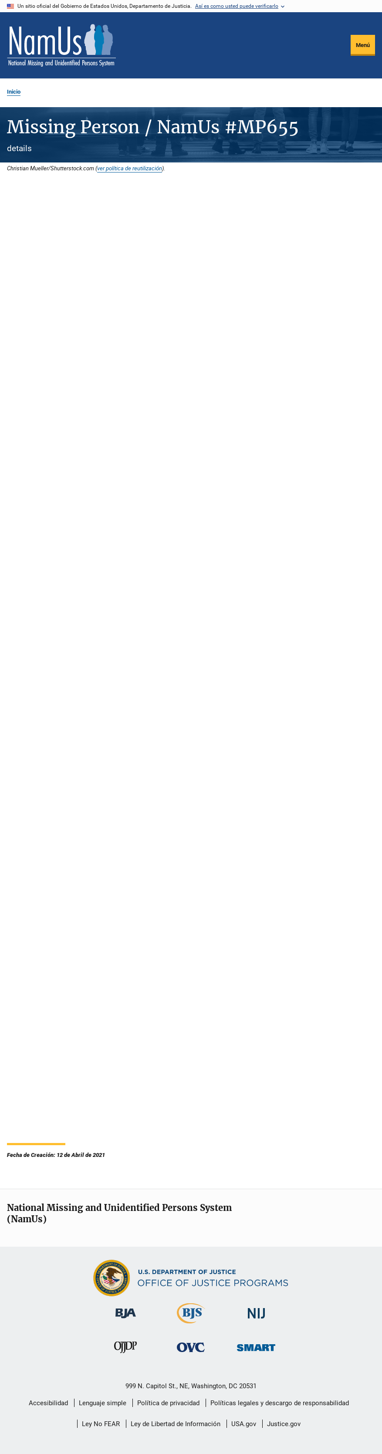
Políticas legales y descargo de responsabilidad (279, 1403)
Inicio (13, 91)
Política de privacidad (168, 1403)
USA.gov (243, 1424)
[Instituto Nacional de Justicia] (256, 1320)
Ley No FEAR (101, 1424)
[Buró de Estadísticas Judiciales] (191, 1325)
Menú (363, 45)
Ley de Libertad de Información (175, 1424)
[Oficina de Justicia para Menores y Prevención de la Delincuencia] (125, 1354)
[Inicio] (61, 45)
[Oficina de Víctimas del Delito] (191, 1353)
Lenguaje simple (102, 1403)
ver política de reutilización (129, 168)
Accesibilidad (48, 1403)
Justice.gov (284, 1424)
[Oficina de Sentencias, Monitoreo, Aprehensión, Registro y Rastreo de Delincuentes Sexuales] (256, 1352)
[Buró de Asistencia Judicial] (125, 1319)
